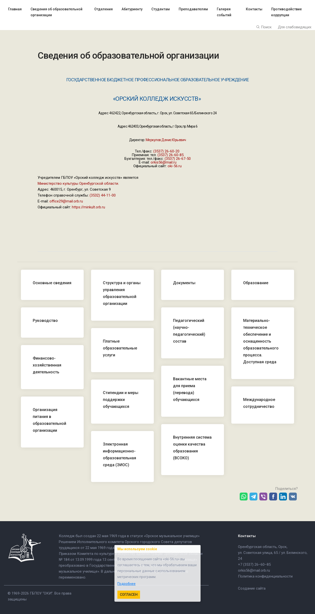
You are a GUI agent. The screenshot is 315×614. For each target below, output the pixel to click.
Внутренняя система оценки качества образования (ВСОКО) (192, 447)
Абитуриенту (132, 9)
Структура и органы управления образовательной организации (122, 293)
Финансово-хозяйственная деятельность (47, 365)
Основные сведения (52, 283)
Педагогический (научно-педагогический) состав (189, 331)
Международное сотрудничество (259, 403)
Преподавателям (193, 9)
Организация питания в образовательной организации (49, 420)
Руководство (45, 320)
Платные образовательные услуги (120, 348)
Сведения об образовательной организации (56, 12)
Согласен (129, 595)
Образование (255, 283)
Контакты (254, 9)
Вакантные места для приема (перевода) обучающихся (189, 389)
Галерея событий (224, 12)
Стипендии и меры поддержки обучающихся (120, 399)
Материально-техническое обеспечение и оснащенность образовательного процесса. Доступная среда (261, 341)
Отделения (103, 9)
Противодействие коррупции (286, 12)
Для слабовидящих (294, 27)
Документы (184, 283)
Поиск (264, 27)
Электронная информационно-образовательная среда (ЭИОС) (119, 454)
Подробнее (126, 584)
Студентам (160, 9)
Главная (15, 9)
